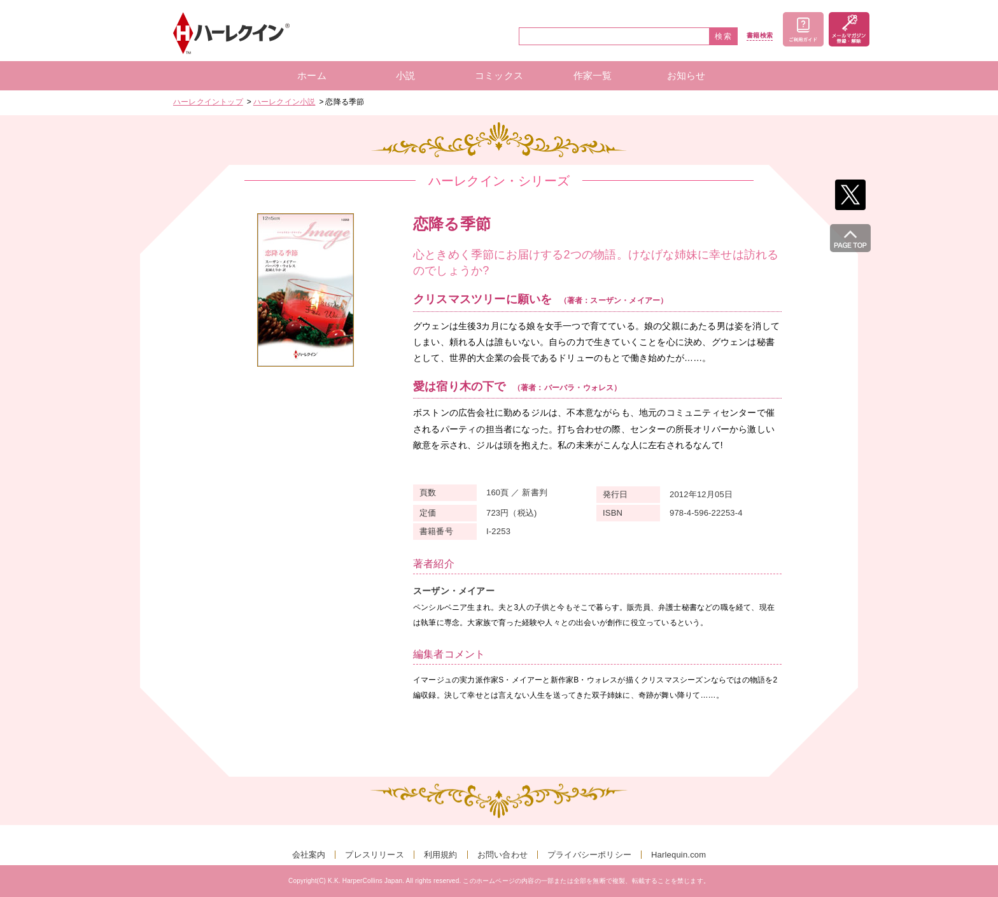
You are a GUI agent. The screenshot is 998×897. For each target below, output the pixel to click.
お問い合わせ (502, 855)
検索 (724, 36)
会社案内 (309, 855)
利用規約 (441, 855)
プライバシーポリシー (589, 855)
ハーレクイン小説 (284, 101)
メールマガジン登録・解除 (849, 29)
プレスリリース (374, 855)
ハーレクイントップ (208, 101)
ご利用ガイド (803, 29)
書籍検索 (760, 35)
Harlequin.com (678, 855)
